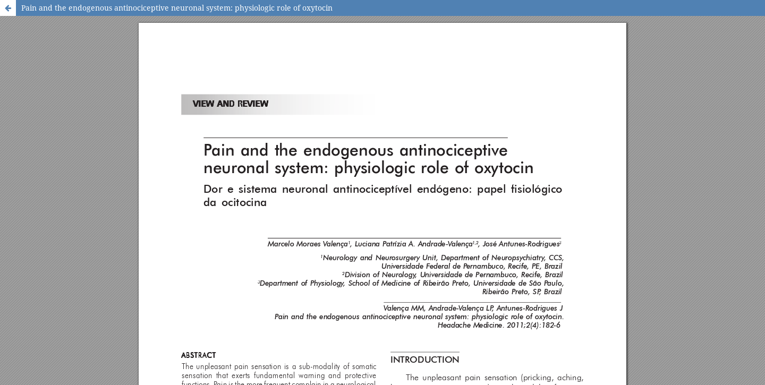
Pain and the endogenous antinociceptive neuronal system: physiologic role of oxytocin (177, 8)
